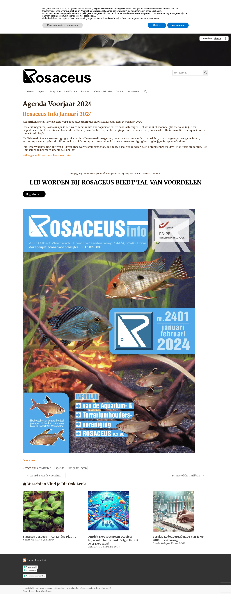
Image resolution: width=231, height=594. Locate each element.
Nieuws (31, 91)
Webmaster (94, 546)
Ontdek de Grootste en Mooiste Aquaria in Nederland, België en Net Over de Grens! (113, 540)
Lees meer (29, 460)
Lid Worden (70, 91)
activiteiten (44, 467)
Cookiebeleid (31, 570)
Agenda (42, 91)
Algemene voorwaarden (35, 576)
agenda (59, 467)
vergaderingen (78, 467)
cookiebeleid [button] (155, 11)
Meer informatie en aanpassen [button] (62, 25)
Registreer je (34, 194)
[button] (145, 91)
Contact (120, 91)
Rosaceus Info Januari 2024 (59, 114)
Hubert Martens (31, 539)
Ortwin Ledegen (161, 543)
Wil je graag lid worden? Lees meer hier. (47, 155)
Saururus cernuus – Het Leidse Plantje (49, 536)
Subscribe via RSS (36, 560)
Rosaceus (86, 91)
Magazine (55, 91)
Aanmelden (134, 91)
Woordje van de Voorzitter (44, 475)
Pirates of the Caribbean (188, 475)
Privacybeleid (31, 567)
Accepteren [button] (178, 25)
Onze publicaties (103, 91)
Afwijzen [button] (157, 25)
